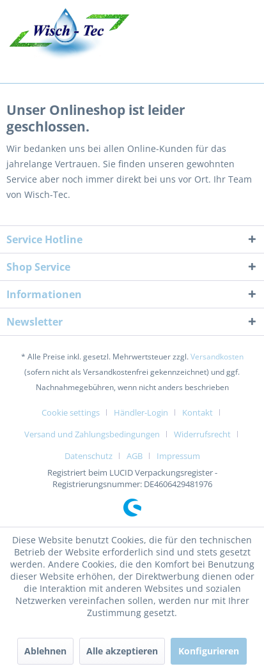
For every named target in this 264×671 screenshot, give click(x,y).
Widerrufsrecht (202, 434)
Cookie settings (71, 412)
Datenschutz (89, 456)
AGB (135, 456)
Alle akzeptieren (122, 651)
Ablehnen (45, 651)
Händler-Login (141, 412)
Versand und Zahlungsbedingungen (92, 434)
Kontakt (197, 412)
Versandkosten (217, 356)
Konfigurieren (208, 651)
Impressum (178, 456)
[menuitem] (75, 412)
